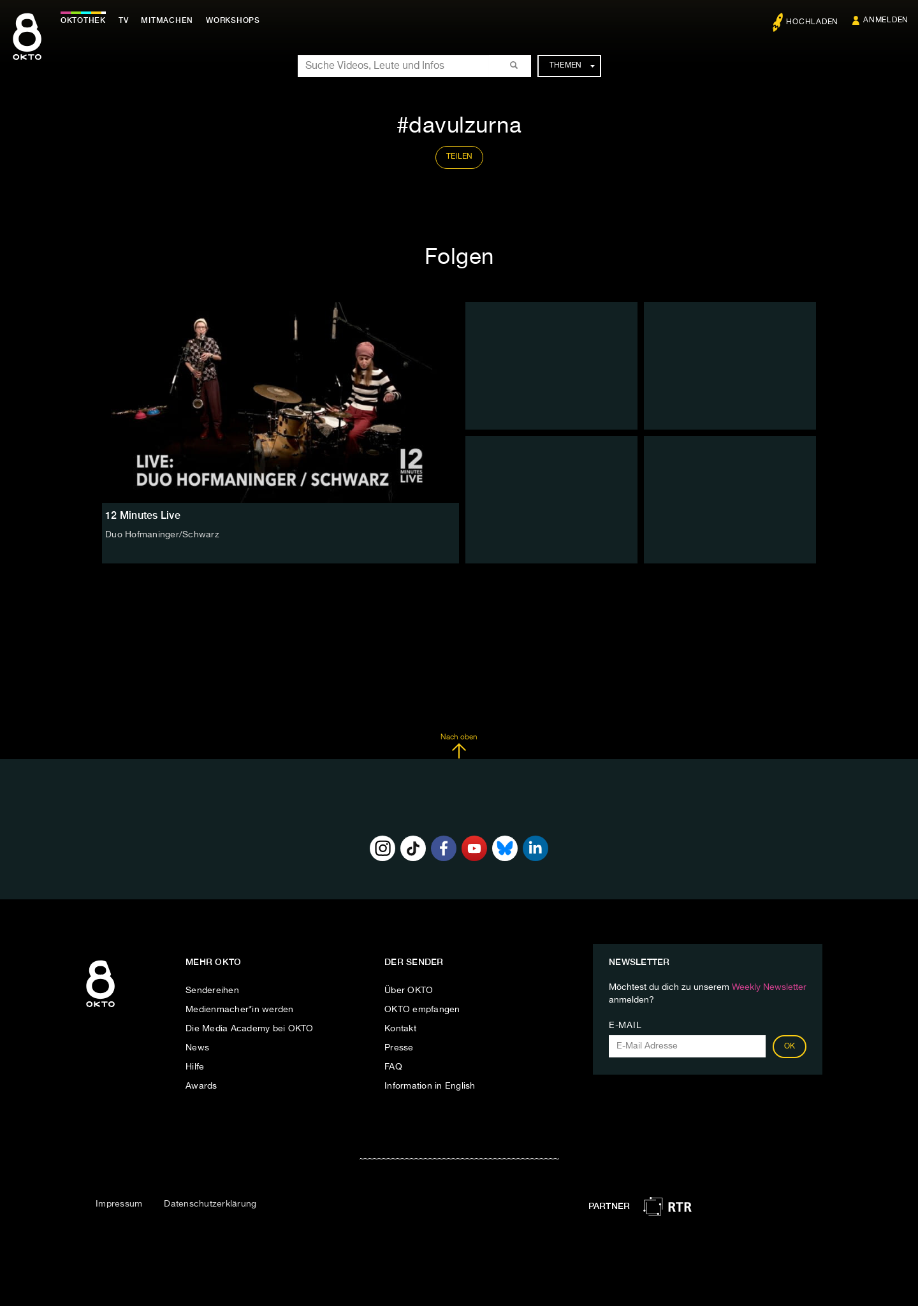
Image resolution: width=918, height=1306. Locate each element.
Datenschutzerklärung (210, 1204)
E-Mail (625, 1025)
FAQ (393, 1067)
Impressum (119, 1204)
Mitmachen (168, 20)
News (197, 1047)
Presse (399, 1047)
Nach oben (459, 746)
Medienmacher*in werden (240, 1009)
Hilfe (195, 1067)
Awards (201, 1086)
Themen (572, 65)
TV (124, 20)
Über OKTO (408, 990)
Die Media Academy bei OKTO (250, 1028)
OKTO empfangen (422, 1009)
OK (790, 1046)
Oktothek (83, 20)
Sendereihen (212, 990)
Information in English (430, 1086)
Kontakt (400, 1028)
